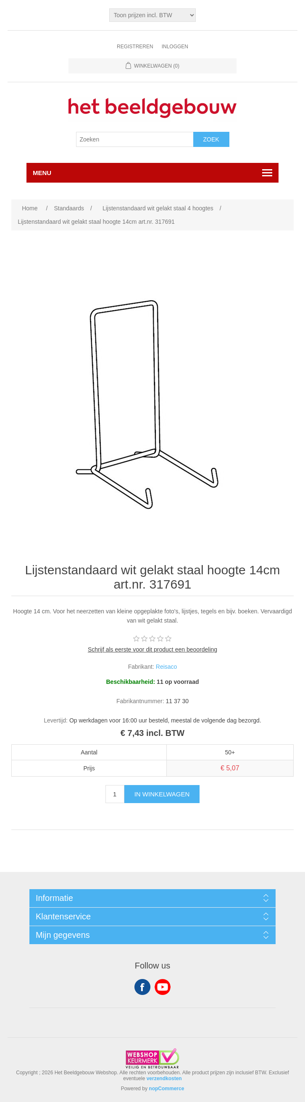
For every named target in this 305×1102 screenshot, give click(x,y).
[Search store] (135, 139)
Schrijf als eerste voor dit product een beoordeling (152, 649)
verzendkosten (164, 1078)
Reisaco (166, 666)
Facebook (142, 987)
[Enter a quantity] (114, 794)
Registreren (135, 47)
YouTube (163, 987)
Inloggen (175, 47)
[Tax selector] (152, 15)
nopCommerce (166, 1089)
